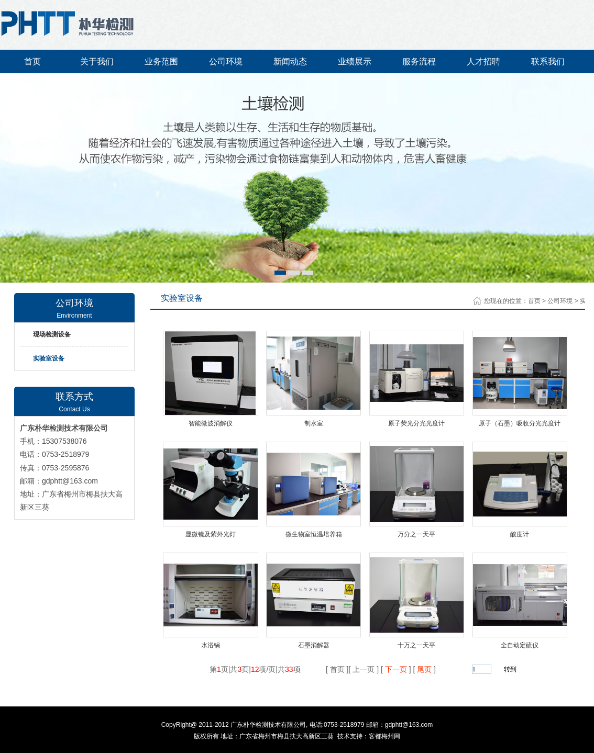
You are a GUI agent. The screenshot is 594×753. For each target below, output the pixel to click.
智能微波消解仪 (211, 423)
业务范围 (161, 61)
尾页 (424, 669)
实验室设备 (48, 358)
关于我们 (97, 61)
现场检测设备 (52, 334)
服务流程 (419, 61)
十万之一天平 (416, 645)
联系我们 (548, 61)
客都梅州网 (384, 736)
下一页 (396, 669)
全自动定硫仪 (519, 645)
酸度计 (519, 534)
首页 (32, 61)
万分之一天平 (416, 534)
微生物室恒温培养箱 (313, 534)
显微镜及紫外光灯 (210, 534)
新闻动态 (290, 61)
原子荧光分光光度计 (416, 423)
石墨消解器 (313, 645)
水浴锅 (210, 645)
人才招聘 (483, 61)
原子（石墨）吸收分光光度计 (519, 423)
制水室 (313, 423)
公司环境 (226, 61)
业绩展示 (354, 61)
